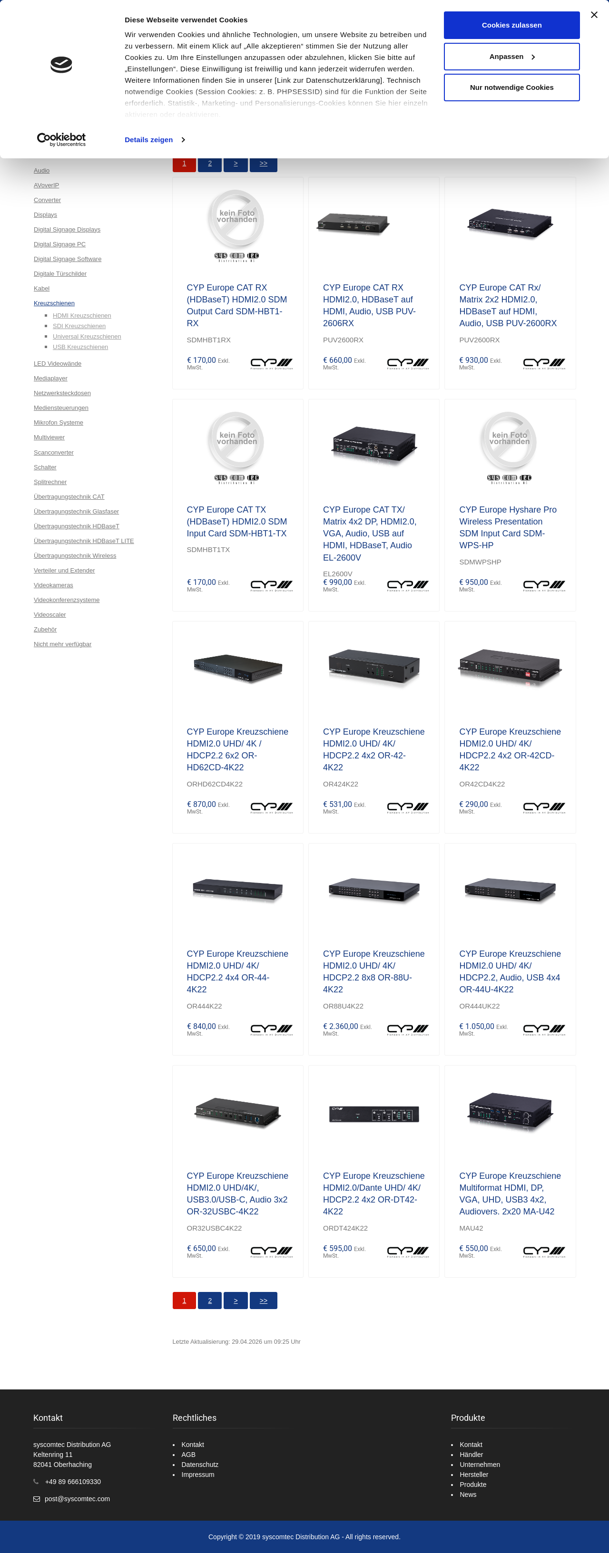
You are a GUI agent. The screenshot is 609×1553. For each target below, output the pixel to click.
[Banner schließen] (594, 14)
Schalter (45, 467)
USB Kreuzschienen (80, 346)
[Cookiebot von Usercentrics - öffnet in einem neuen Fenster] (61, 140)
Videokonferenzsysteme (67, 599)
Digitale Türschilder (60, 273)
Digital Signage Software (67, 258)
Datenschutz (200, 1464)
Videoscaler (50, 614)
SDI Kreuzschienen (79, 326)
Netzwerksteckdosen (62, 393)
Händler (471, 1454)
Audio (41, 170)
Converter (47, 200)
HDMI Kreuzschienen (82, 315)
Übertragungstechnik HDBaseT (76, 526)
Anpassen (512, 56)
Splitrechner (50, 481)
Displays (45, 214)
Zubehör (45, 629)
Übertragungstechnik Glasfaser (76, 511)
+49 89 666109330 (73, 1481)
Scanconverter (54, 452)
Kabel (41, 288)
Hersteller (474, 1474)
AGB (189, 1454)
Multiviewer (49, 437)
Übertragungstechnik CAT (69, 496)
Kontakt (193, 1444)
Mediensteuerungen (61, 407)
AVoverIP (46, 185)
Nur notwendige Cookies (512, 87)
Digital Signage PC (60, 244)
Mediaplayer (51, 378)
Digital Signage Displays (67, 229)
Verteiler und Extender (64, 570)
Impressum (198, 1474)
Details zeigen (149, 140)
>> (263, 163)
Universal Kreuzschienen (87, 336)
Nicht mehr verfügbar (62, 644)
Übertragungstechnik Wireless (75, 555)
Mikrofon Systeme (58, 422)
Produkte (473, 1484)
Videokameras (53, 585)
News (468, 1494)
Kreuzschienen (54, 303)
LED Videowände (57, 363)
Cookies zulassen (512, 25)
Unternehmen (480, 1464)
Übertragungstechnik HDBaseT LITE (84, 540)
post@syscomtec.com (77, 1499)
